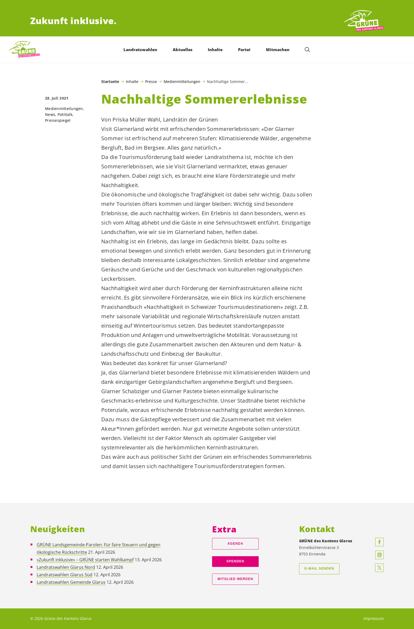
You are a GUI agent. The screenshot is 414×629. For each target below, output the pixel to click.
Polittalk (65, 114)
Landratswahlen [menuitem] (140, 49)
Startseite (110, 82)
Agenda (235, 543)
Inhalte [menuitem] (215, 49)
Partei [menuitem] (244, 49)
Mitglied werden (235, 579)
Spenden (235, 561)
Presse (151, 81)
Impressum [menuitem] (373, 618)
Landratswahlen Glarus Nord (66, 567)
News (50, 114)
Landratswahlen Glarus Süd (64, 575)
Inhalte (132, 81)
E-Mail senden (319, 568)
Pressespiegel (57, 120)
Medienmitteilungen (182, 81)
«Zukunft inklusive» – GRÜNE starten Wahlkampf (85, 560)
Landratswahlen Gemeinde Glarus (71, 582)
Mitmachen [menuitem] (277, 49)
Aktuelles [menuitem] (183, 49)
